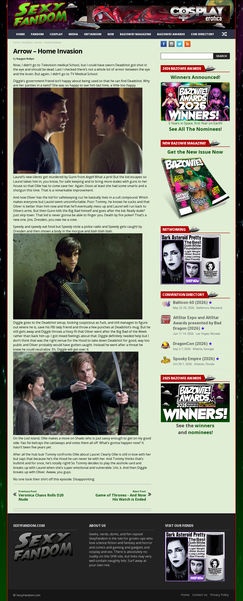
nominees (200, 432)
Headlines (27, 42)
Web (110, 34)
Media (73, 34)
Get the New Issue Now (195, 151)
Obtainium (92, 34)
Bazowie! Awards (171, 34)
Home (20, 34)
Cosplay (56, 34)
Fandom (37, 34)
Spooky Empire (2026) (196, 358)
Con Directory (202, 34)
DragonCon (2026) (192, 343)
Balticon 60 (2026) (192, 302)
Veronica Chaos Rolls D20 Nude (44, 496)
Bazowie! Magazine (135, 34)
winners (204, 425)
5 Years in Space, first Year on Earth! (195, 123)
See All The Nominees (195, 129)
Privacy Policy (219, 595)
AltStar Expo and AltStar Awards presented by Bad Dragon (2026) (197, 323)
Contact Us (199, 595)
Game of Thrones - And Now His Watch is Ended (119, 496)
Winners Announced (195, 77)
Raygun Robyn (25, 58)
